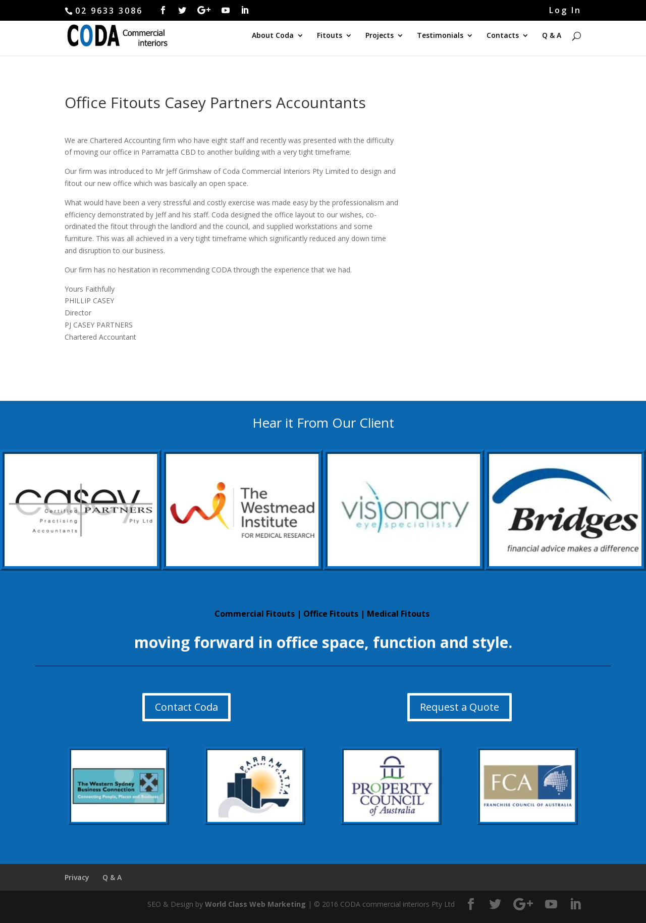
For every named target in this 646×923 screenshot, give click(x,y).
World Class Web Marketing (255, 904)
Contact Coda (186, 707)
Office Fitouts (330, 613)
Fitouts (329, 36)
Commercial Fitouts (254, 613)
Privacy (77, 877)
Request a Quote (459, 707)
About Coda (273, 36)
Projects (379, 36)
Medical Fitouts (398, 613)
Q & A (551, 36)
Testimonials (440, 36)
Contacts (503, 36)
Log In (565, 11)
